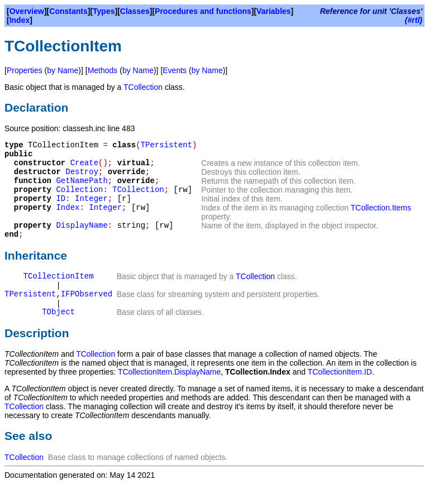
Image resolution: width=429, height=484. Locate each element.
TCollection (143, 87)
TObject (58, 312)
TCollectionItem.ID (340, 371)
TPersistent (166, 145)
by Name (62, 70)
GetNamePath (81, 180)
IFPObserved (86, 294)
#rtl (414, 20)
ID (60, 198)
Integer (91, 198)
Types (104, 11)
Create (84, 163)
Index (19, 20)
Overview (26, 11)
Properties (24, 70)
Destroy (81, 171)
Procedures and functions (203, 11)
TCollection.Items (381, 207)
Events (175, 70)
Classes (135, 11)
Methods (103, 70)
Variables (273, 11)
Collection (79, 189)
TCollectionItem (58, 276)
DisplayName (81, 225)
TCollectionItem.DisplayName (169, 371)
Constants (68, 11)
